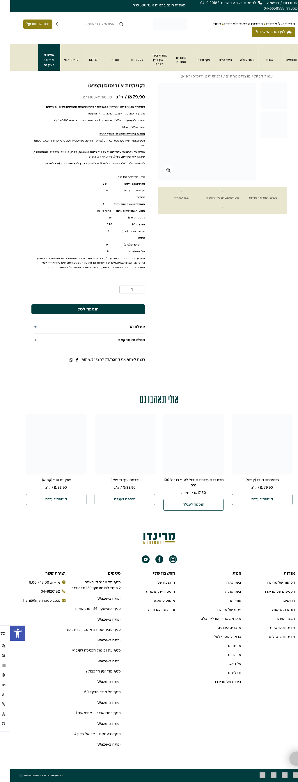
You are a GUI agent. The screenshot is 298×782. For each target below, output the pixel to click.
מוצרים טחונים (228, 76)
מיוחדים (224, 646)
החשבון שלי (155, 583)
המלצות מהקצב (121, 340)
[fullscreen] (158, 170)
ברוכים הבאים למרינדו (233, 24)
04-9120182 (43, 592)
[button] (7, 633)
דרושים (279, 601)
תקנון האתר (275, 619)
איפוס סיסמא (154, 601)
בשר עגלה (223, 592)
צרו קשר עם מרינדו (149, 610)
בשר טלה (223, 583)
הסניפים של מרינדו (270, 592)
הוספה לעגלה (252, 499)
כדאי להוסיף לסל (217, 637)
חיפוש (48, 24)
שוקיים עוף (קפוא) (46, 480)
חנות (207, 24)
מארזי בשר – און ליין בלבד (209, 619)
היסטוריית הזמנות (150, 592)
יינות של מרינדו (218, 610)
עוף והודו (223, 601)
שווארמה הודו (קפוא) (252, 480)
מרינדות (224, 655)
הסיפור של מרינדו (270, 583)
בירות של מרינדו (218, 682)
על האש (225, 664)
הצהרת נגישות (273, 610)
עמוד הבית (253, 76)
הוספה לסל (77, 309)
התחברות (280, 3)
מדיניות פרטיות (272, 628)
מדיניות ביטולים (272, 637)
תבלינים (224, 673)
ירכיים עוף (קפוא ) (114, 480)
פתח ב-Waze (99, 599)
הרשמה (263, 3)
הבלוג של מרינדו (270, 24)
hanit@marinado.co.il (34, 601)
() (27, 24)
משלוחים (127, 327)
